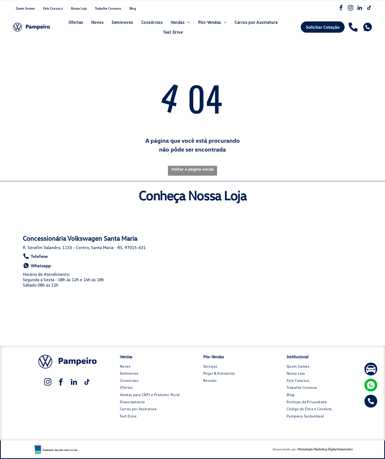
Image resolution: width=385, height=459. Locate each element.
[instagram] (351, 8)
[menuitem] (25, 9)
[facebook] (341, 8)
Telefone (35, 256)
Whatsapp (37, 265)
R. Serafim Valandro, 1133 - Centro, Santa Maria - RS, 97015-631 (84, 247)
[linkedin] (360, 8)
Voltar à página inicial (192, 169)
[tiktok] (369, 8)
